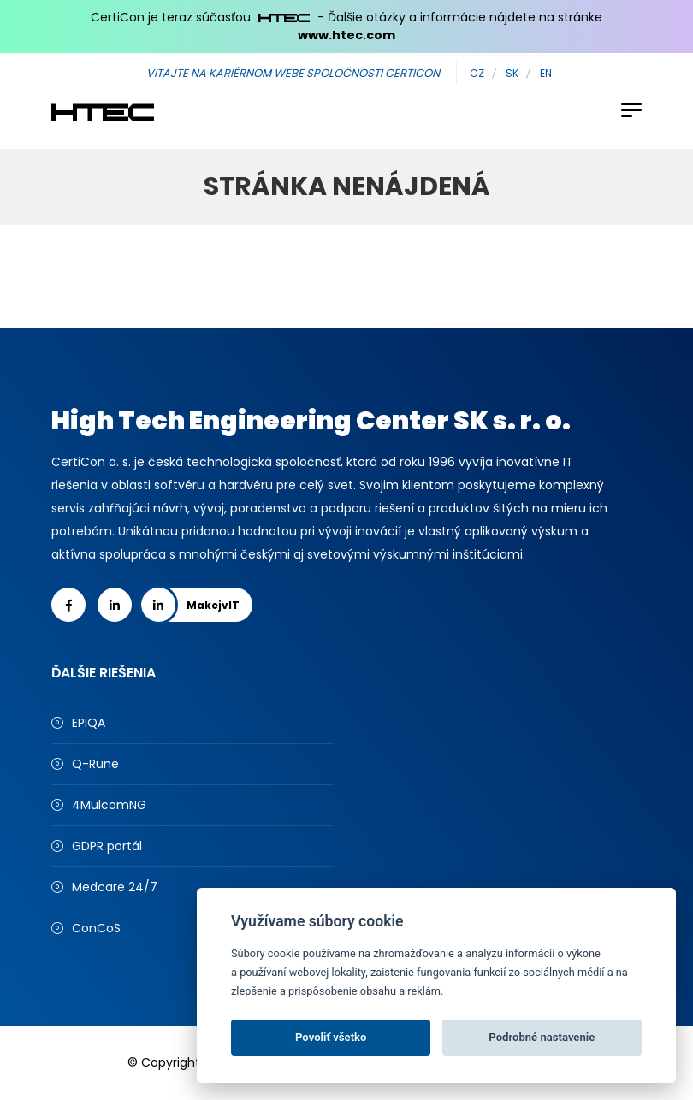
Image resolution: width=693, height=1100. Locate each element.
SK (512, 73)
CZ (477, 73)
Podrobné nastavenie (542, 1037)
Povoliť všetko (330, 1037)
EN (546, 73)
